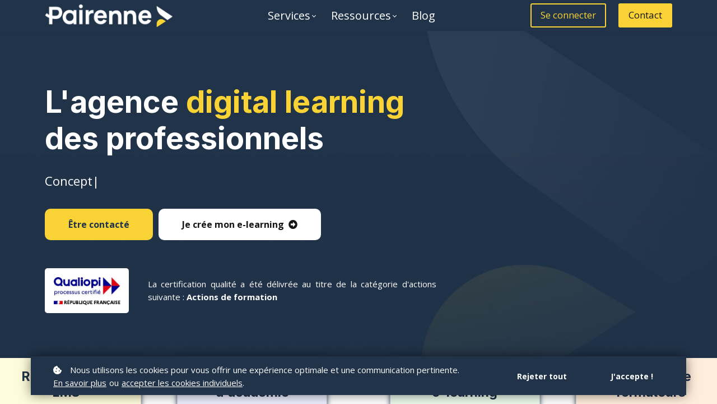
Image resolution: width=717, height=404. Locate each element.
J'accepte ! (632, 376)
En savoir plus (79, 382)
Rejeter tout (542, 376)
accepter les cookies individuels (182, 382)
